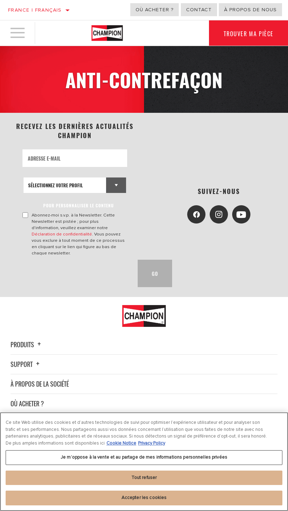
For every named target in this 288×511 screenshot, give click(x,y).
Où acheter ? (155, 10)
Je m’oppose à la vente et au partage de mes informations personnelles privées (144, 457)
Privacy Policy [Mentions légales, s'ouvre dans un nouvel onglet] (151, 443)
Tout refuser (144, 477)
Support (26, 364)
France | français (35, 10)
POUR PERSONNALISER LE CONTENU (78, 205)
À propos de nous (250, 10)
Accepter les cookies (144, 497)
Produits (27, 344)
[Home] (107, 33)
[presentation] (75, 273)
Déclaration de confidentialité (62, 234)
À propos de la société (40, 383)
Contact (199, 10)
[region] (144, 461)
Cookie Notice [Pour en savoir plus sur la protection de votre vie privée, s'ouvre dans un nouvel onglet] (121, 443)
